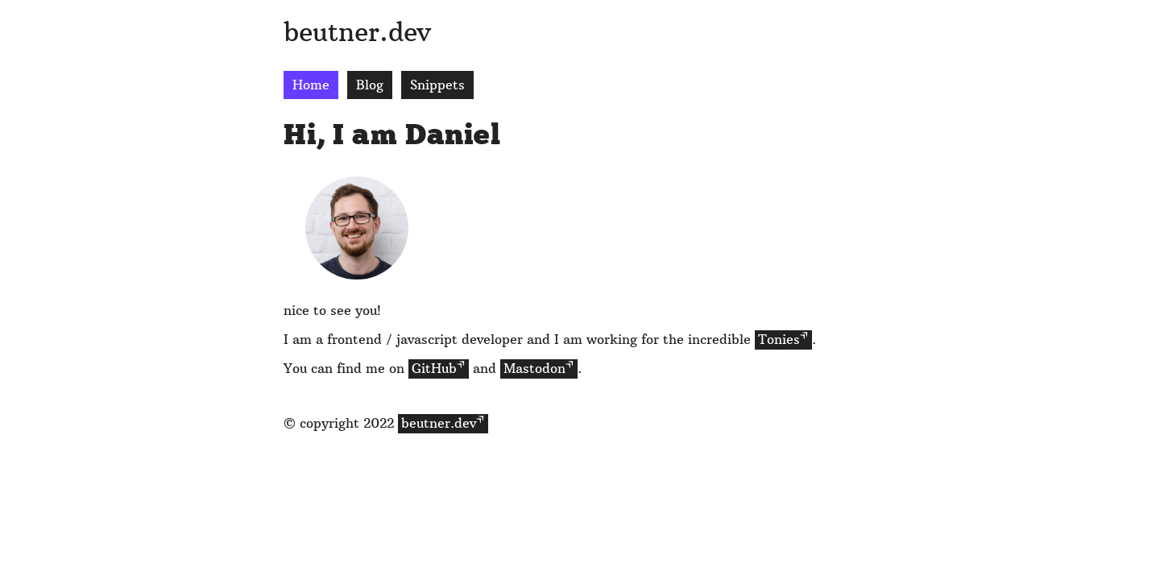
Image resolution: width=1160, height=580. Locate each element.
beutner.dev (357, 32)
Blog (369, 85)
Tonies (779, 339)
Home (310, 85)
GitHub (434, 368)
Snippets (437, 85)
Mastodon (534, 368)
